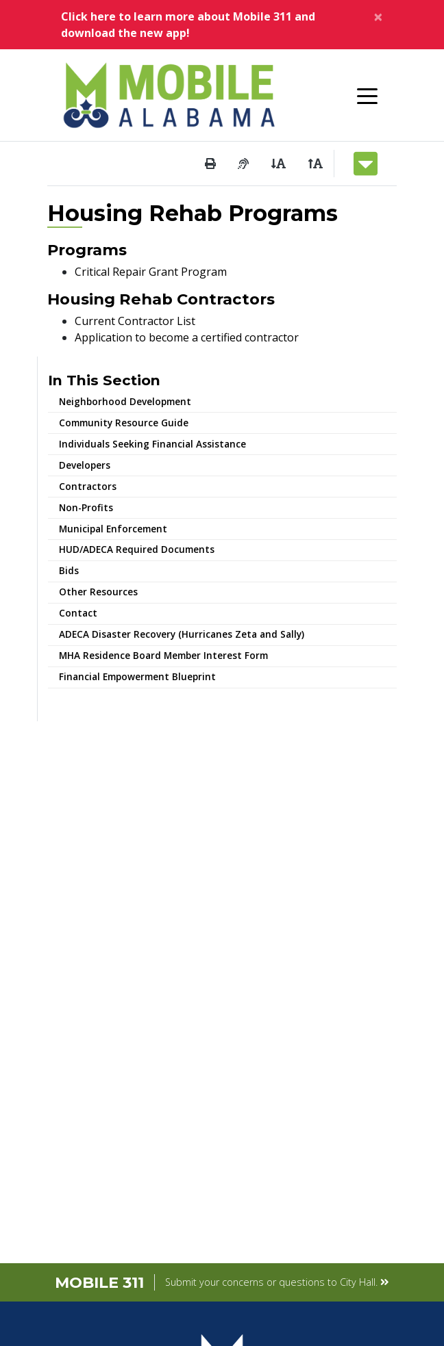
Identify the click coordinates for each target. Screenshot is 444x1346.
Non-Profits (86, 507)
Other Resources (98, 591)
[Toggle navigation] (367, 95)
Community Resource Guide (123, 422)
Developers (84, 464)
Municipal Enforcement (113, 528)
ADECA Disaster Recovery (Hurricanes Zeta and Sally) (181, 633)
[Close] (378, 16)
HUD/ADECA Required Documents (136, 549)
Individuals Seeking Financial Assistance (152, 443)
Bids (69, 570)
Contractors (87, 486)
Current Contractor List (135, 320)
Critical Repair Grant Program (151, 271)
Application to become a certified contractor (187, 337)
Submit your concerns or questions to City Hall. (277, 1282)
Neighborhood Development (125, 401)
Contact (78, 612)
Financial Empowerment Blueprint (137, 676)
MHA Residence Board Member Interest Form (163, 655)
